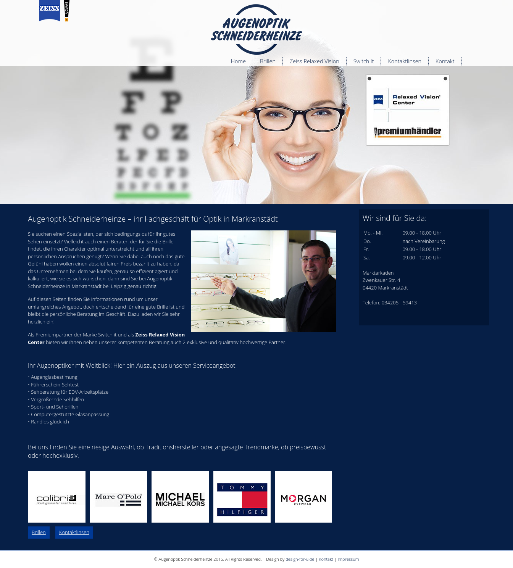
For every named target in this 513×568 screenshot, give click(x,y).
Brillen (268, 61)
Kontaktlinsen (404, 61)
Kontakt (445, 61)
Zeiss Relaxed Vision (314, 61)
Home (238, 61)
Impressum (348, 559)
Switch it (107, 334)
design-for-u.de (300, 559)
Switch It (363, 61)
